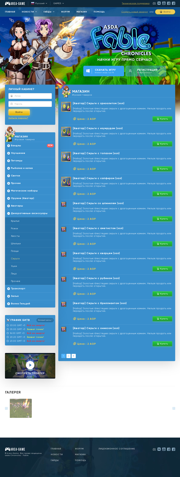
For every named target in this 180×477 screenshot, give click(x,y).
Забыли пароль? (18, 118)
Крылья (15, 221)
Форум (79, 449)
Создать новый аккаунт (134, 12)
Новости (57, 455)
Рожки (14, 228)
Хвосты (15, 236)
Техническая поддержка (135, 3)
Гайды (55, 460)
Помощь (80, 460)
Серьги (15, 259)
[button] (6, 408)
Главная (56, 449)
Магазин (80, 455)
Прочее (15, 281)
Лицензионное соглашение (117, 449)
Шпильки (16, 243)
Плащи (15, 251)
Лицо (14, 274)
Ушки (14, 266)
